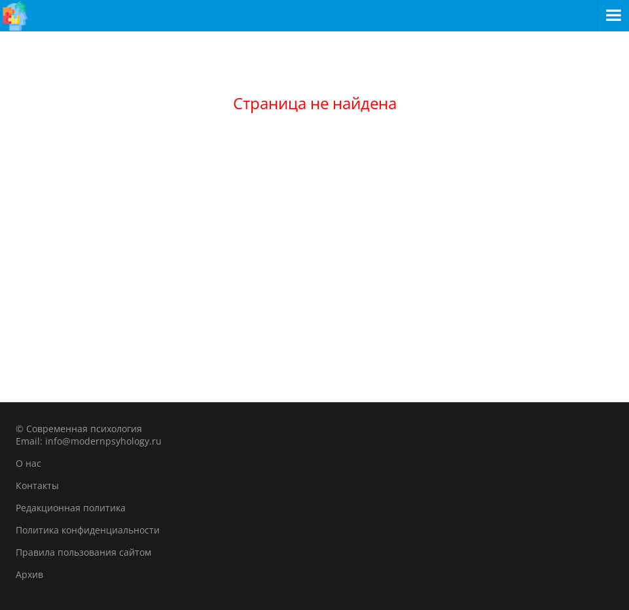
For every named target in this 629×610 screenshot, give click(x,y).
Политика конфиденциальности (88, 530)
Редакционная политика (71, 507)
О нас (28, 463)
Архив (29, 574)
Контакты (37, 485)
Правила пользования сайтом (83, 552)
